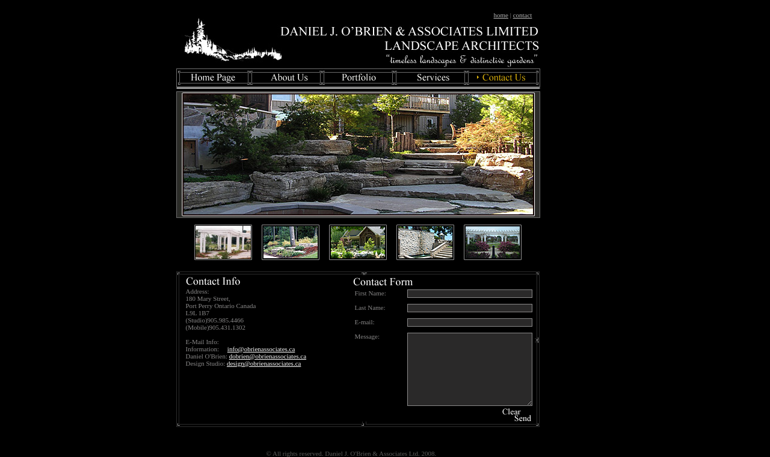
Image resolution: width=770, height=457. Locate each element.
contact (522, 15)
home (501, 15)
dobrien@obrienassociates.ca (267, 356)
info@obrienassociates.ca (261, 349)
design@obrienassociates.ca (264, 363)
